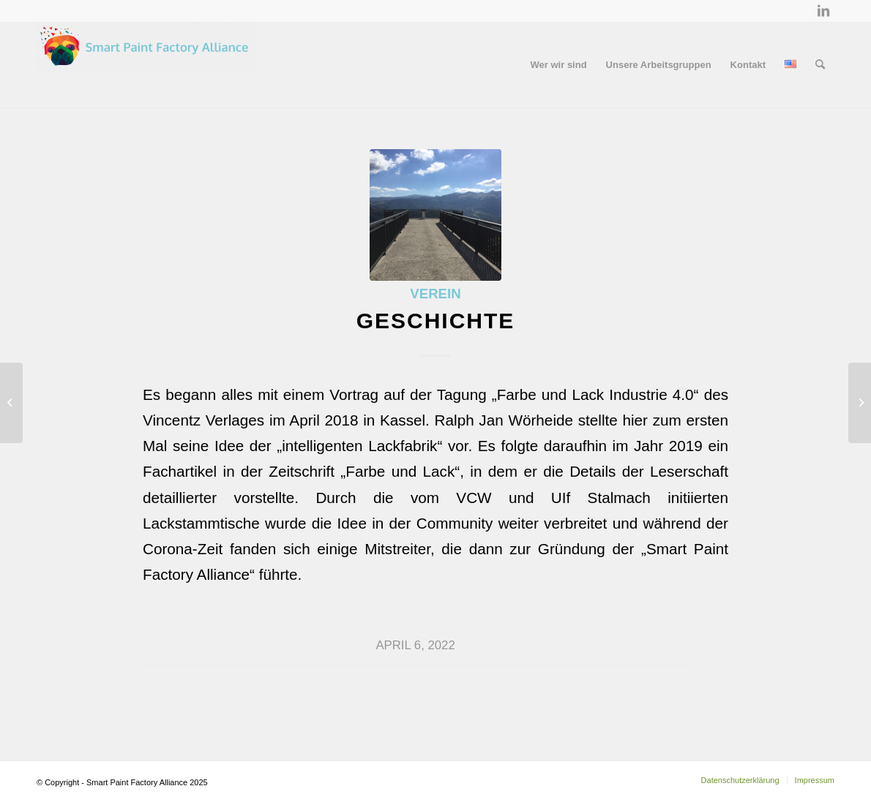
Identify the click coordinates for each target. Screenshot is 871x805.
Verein (435, 293)
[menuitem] (559, 65)
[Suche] (820, 65)
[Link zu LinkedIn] (823, 11)
